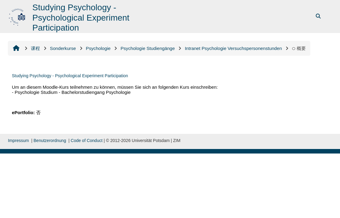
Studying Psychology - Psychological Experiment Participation (70, 75)
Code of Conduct (87, 140)
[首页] (18, 15)
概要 (299, 48)
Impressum (18, 140)
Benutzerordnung (50, 140)
